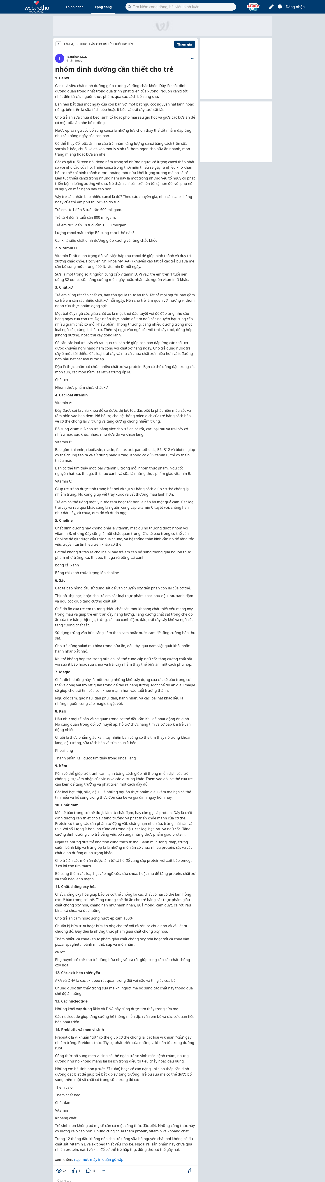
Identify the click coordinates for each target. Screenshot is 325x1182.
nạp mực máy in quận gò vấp (99, 1159)
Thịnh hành (75, 7)
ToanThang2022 (76, 57)
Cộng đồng (103, 7)
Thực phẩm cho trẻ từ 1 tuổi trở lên (106, 44)
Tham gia (184, 44)
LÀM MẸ (69, 44)
